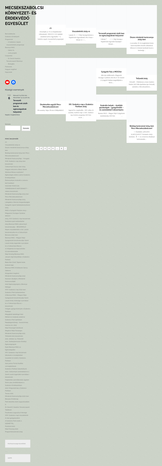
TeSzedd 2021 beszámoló (14, 336)
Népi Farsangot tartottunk (14, 328)
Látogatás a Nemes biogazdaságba (17, 202)
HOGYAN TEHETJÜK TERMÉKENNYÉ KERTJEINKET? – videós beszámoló (16, 188)
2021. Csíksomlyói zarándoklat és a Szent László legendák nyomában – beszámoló (17, 374)
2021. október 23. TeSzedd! (14, 339)
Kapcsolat (8, 72)
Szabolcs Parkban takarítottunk (16, 369)
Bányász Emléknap (11, 399)
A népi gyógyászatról (12, 418)
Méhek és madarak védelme (15, 317)
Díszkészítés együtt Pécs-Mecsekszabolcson (50, 105)
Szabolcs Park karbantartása (15, 292)
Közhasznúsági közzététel (17, 443)
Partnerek (8, 67)
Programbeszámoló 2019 (14, 432)
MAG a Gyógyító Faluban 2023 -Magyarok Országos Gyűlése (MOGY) (16, 213)
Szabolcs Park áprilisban (13, 320)
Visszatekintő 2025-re (12, 145)
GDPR (10, 458)
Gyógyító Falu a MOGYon (111, 72)
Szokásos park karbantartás (14, 221)
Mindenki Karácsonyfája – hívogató (17, 158)
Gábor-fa (11, 50)
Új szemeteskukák (11, 251)
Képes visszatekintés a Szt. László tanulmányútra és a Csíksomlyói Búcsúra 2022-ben (16, 232)
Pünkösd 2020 (10, 426)
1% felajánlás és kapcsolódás (15, 249)
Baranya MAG (10, 47)
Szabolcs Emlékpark (12, 36)
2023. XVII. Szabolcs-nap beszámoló (17, 219)
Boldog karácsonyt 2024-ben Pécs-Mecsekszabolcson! (142, 127)
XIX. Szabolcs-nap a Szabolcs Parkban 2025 (81, 105)
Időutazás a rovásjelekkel (14, 355)
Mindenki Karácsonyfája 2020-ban (17, 396)
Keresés (8, 124)
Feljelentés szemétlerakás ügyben (17, 380)
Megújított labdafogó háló (14, 314)
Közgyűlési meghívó (12, 273)
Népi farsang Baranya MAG (14, 254)
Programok (9, 39)
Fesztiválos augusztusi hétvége (16, 412)
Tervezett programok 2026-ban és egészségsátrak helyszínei (111, 34)
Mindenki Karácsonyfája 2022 (15, 276)
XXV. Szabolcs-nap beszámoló (15, 352)
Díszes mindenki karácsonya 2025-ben (142, 38)
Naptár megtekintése (12, 115)
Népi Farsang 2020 (11, 429)
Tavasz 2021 (9, 393)
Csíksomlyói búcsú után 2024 (15, 167)
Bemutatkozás (10, 34)
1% (6, 142)
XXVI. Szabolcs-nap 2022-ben (15, 290)
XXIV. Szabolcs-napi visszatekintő (16, 415)
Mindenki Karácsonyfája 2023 (15, 199)
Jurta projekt (12, 53)
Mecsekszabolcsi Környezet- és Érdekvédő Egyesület (24, 15)
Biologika (11, 64)
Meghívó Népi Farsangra (13, 331)
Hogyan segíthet (11, 69)
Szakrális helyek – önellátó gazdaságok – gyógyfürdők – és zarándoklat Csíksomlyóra (111, 107)
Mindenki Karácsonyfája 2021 (15, 333)
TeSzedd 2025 (142, 78)
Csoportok (8, 56)
